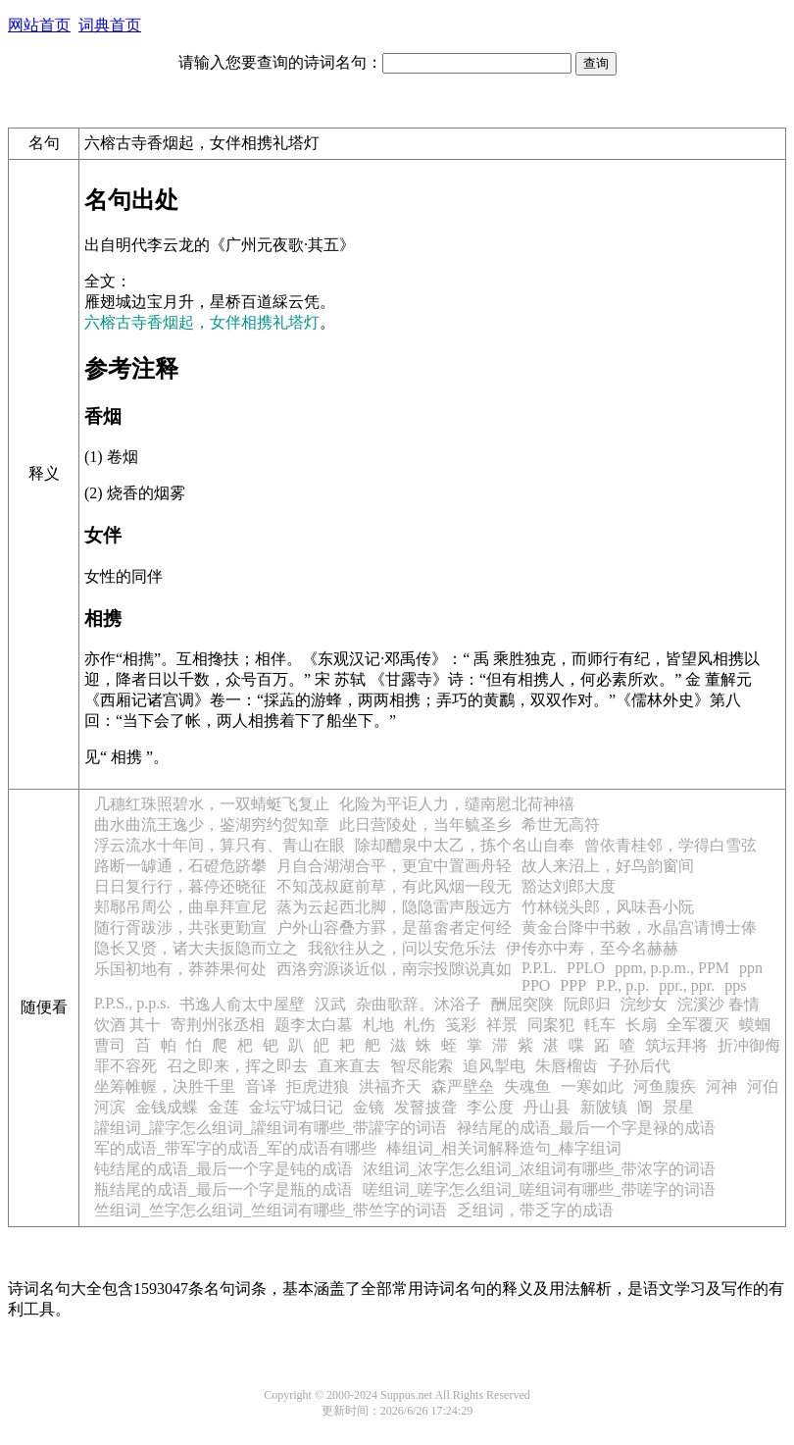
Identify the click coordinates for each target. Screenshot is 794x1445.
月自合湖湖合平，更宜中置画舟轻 (394, 865)
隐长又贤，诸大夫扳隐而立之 (196, 948)
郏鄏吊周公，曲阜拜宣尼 (180, 907)
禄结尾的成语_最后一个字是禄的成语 (586, 1127)
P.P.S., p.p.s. (132, 1003)
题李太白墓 (313, 1024)
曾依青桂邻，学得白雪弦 (670, 845)
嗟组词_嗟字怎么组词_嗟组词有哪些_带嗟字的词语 (539, 1189)
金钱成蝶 (166, 1107)
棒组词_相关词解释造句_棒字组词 (503, 1148)
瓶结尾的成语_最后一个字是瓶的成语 (223, 1189)
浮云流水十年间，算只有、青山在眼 (219, 845)
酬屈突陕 (522, 1004)
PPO (535, 985)
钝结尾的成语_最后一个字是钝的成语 (223, 1169)
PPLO (586, 967)
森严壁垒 (462, 1086)
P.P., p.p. (622, 985)
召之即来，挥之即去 (237, 1066)
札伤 (419, 1024)
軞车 (600, 1024)
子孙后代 (639, 1066)
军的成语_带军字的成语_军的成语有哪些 (235, 1148)
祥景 (502, 1024)
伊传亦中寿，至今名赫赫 (592, 948)
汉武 (330, 1004)
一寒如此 (592, 1086)
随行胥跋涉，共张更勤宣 (180, 927)
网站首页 (39, 25)
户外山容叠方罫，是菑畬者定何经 (394, 927)
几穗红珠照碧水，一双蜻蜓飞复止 (211, 804)
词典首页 (109, 25)
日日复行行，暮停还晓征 (180, 886)
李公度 (490, 1107)
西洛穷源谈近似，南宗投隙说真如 (394, 968)
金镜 (368, 1107)
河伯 (762, 1086)
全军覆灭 (698, 1024)
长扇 (641, 1024)
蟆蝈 (754, 1024)
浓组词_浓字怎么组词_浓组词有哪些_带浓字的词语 (539, 1169)
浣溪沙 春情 (718, 1004)
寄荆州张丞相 (218, 1024)
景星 (678, 1107)
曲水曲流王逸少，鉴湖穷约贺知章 (211, 824)
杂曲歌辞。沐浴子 (418, 1004)
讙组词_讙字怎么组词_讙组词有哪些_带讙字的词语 (270, 1127)
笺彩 (460, 1024)
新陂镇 (603, 1107)
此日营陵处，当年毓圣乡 (425, 824)
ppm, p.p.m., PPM (672, 967)
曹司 (109, 1045)
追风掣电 (494, 1066)
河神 (721, 1086)
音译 (260, 1086)
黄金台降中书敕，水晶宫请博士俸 (639, 927)
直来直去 (349, 1066)
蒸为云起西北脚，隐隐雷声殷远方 (394, 907)
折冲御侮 (749, 1045)
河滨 (109, 1107)
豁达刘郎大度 (568, 886)
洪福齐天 (390, 1086)
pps (735, 985)
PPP (573, 985)
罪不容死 (125, 1066)
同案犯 (550, 1024)
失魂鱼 (527, 1086)
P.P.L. (539, 967)
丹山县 (547, 1107)
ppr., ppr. (687, 985)
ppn (751, 967)
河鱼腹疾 (664, 1086)
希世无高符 (560, 824)
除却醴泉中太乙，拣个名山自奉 (464, 845)
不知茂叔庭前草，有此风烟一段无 (394, 886)
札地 (378, 1024)
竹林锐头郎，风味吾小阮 (607, 907)
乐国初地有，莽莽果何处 (180, 968)
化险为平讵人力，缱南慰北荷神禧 (456, 804)
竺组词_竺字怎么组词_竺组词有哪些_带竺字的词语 (270, 1210)
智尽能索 (421, 1066)
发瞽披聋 (425, 1107)
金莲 (223, 1107)
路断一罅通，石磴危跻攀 (180, 865)
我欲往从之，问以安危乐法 (402, 948)
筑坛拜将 (676, 1045)
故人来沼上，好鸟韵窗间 (607, 865)
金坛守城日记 (296, 1107)
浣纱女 (644, 1004)
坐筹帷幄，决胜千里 (164, 1086)
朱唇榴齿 (566, 1066)
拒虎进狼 (317, 1086)
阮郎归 (587, 1004)
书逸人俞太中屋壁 (242, 1004)
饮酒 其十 (127, 1024)
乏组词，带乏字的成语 (535, 1210)
